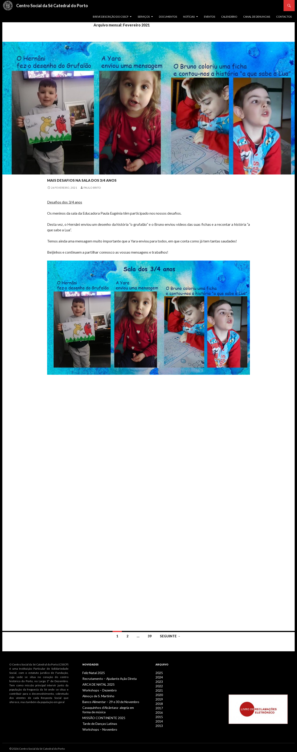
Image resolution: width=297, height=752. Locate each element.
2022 (158, 685)
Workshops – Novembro (97, 727)
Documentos (168, 16)
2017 (158, 706)
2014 (158, 718)
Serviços (144, 16)
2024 (158, 677)
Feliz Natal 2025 (92, 673)
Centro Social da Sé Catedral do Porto (52, 5)
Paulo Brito (92, 187)
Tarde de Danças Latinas (97, 721)
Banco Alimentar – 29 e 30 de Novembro (107, 700)
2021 (158, 689)
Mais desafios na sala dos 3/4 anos (116, 178)
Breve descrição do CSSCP (110, 16)
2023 (158, 681)
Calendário (229, 16)
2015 (158, 714)
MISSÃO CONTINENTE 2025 (100, 716)
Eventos (209, 16)
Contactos (284, 16)
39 (150, 636)
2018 (158, 702)
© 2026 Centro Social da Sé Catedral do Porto (37, 746)
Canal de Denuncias (256, 16)
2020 (158, 693)
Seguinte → (170, 636)
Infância (54, 170)
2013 (158, 723)
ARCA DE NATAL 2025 (95, 684)
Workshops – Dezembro (97, 689)
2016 (158, 710)
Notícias (189, 16)
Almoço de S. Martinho (96, 695)
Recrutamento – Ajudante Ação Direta (105, 678)
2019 (158, 698)
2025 (158, 673)
